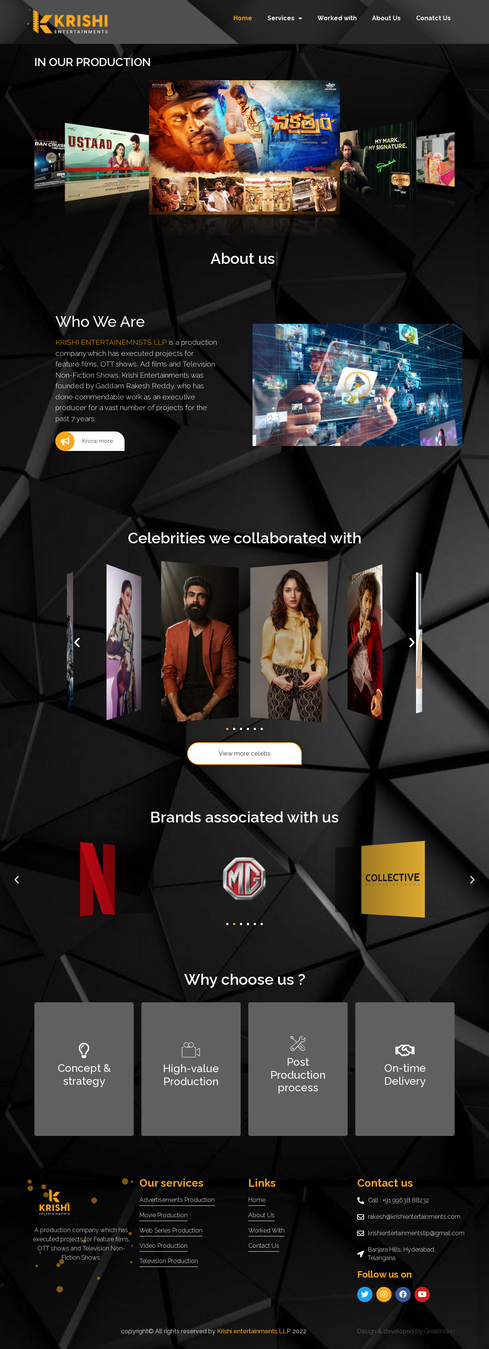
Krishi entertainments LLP (253, 1331)
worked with (266, 1230)
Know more (84, 441)
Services (284, 18)
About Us (386, 18)
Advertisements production (177, 1200)
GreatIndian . (441, 1331)
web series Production (170, 1230)
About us (261, 1215)
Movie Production (163, 1215)
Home (242, 18)
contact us (263, 1245)
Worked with (337, 18)
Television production (168, 1261)
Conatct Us (433, 18)
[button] (51, 157)
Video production (163, 1245)
